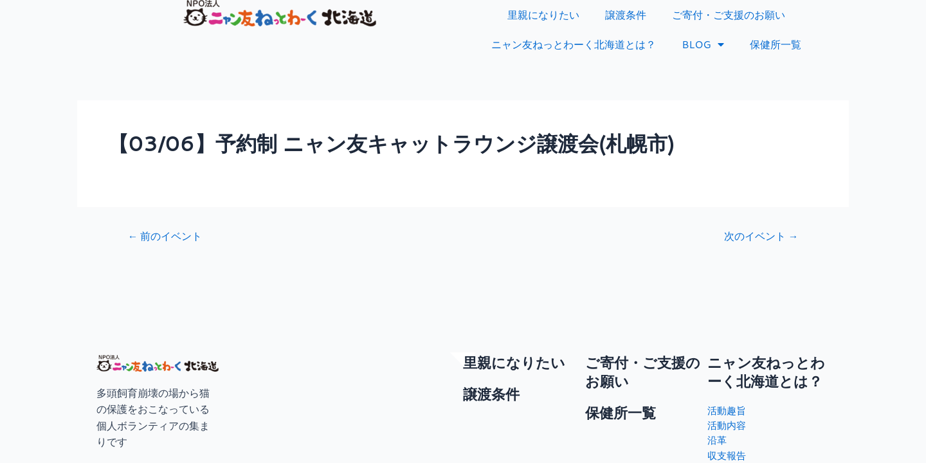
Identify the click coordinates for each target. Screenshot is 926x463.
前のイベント (169, 235)
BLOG (703, 44)
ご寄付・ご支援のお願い (728, 14)
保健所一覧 (775, 44)
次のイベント (757, 235)
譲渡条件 (625, 14)
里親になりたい (543, 14)
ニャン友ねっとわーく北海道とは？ (573, 44)
